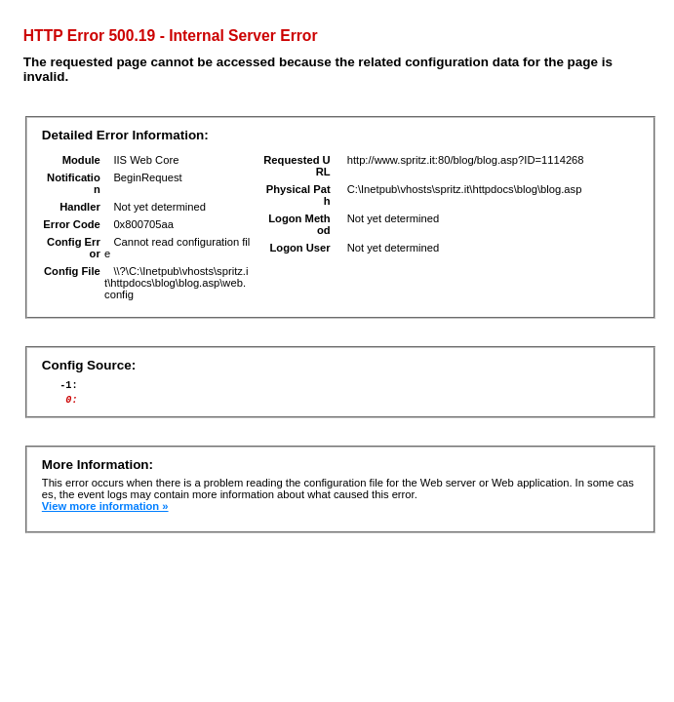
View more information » (105, 512)
